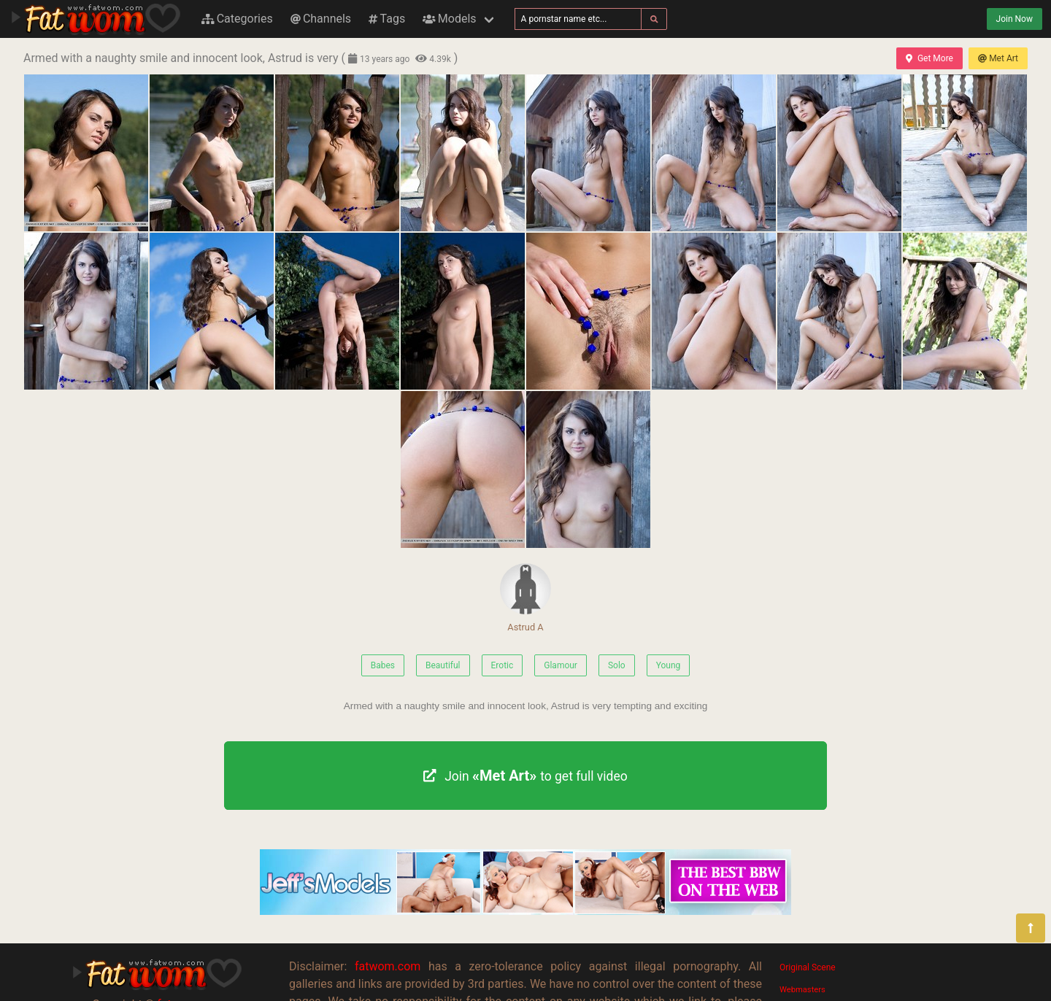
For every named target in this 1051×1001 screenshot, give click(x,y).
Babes (383, 665)
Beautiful (443, 665)
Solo (616, 665)
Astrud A (525, 598)
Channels (320, 19)
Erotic (502, 665)
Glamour (560, 665)
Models (449, 19)
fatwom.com (387, 966)
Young (668, 665)
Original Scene (807, 967)
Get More (929, 58)
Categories (237, 19)
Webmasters (802, 989)
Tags (387, 19)
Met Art (998, 58)
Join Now (1014, 19)
